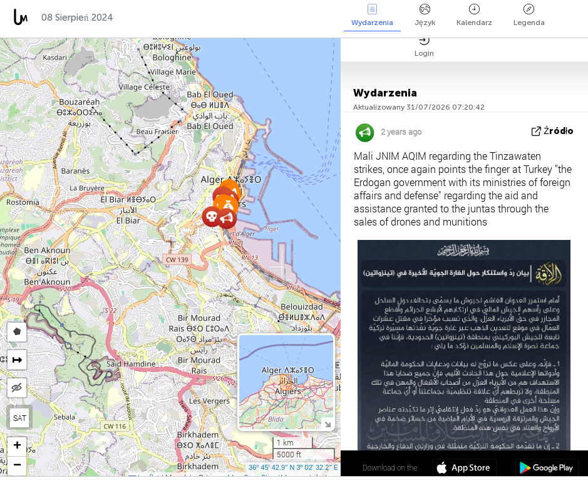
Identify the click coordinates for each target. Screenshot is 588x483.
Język (425, 15)
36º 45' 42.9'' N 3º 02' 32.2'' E (293, 467)
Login (424, 46)
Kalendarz (474, 15)
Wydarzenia (372, 15)
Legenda (529, 15)
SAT (19, 418)
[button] (226, 218)
